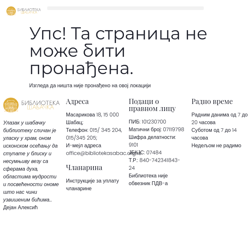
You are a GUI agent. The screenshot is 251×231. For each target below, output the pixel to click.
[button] (125, 8)
